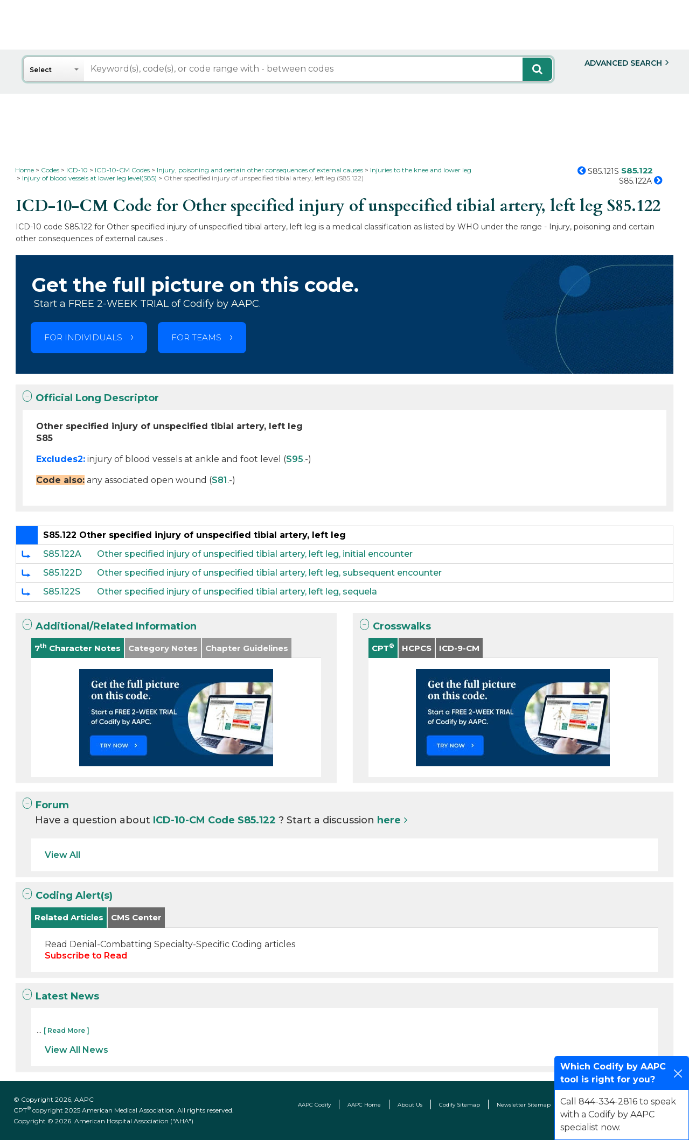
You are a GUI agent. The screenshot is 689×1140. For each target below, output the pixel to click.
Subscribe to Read (86, 955)
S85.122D (62, 573)
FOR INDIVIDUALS (83, 337)
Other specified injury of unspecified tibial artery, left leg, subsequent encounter (269, 573)
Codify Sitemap (459, 1104)
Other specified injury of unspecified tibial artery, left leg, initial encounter (255, 554)
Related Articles (68, 917)
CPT (383, 647)
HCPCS (417, 648)
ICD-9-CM (459, 648)
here (389, 820)
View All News (76, 1050)
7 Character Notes (77, 647)
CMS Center (136, 917)
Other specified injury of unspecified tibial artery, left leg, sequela (237, 591)
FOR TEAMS (196, 337)
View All (62, 855)
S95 (294, 459)
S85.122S (61, 591)
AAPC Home (364, 1104)
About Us (410, 1104)
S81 (219, 480)
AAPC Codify (314, 1104)
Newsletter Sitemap (524, 1104)
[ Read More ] (66, 1030)
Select (41, 70)
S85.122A (62, 554)
